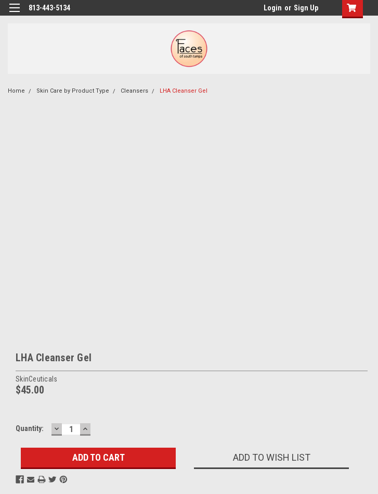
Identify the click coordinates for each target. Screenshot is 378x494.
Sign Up (306, 8)
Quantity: (30, 428)
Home (16, 90)
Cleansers (134, 90)
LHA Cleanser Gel (183, 90)
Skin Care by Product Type (72, 90)
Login (273, 8)
